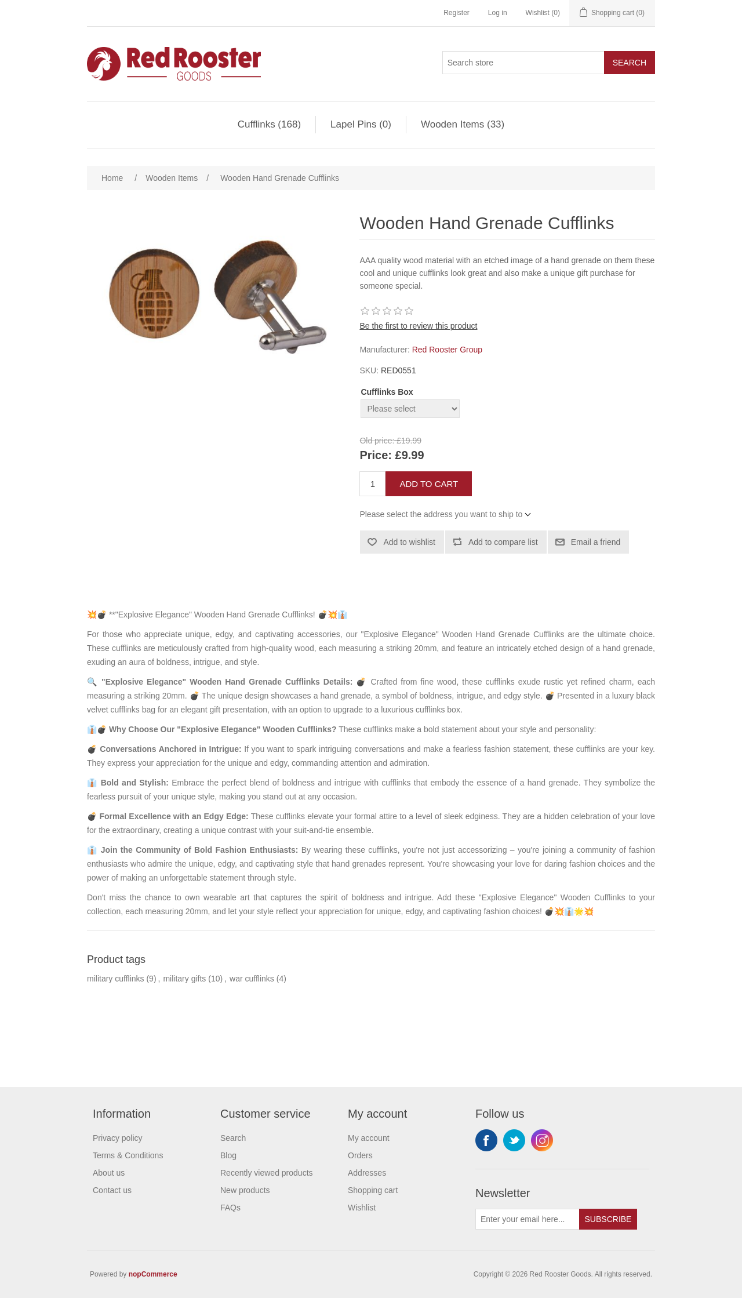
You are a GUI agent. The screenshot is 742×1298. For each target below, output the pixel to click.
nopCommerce (153, 1274)
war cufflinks (252, 978)
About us (109, 1172)
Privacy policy (118, 1138)
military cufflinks (115, 978)
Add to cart (428, 484)
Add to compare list (503, 542)
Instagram (542, 1140)
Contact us (112, 1190)
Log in (497, 13)
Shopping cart (373, 1190)
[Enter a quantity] (372, 483)
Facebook (486, 1140)
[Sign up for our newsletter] (527, 1219)
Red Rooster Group (447, 349)
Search (629, 62)
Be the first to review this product (418, 325)
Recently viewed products (266, 1172)
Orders (360, 1155)
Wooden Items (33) (462, 124)
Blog (228, 1155)
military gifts (184, 978)
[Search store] (523, 62)
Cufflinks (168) (269, 124)
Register (456, 13)
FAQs (230, 1207)
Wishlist (362, 1207)
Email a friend (596, 542)
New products (245, 1190)
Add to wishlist (409, 542)
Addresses (367, 1172)
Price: (375, 455)
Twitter (514, 1140)
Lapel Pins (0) (360, 124)
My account (369, 1138)
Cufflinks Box (387, 392)
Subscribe (608, 1219)
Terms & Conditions (128, 1155)
